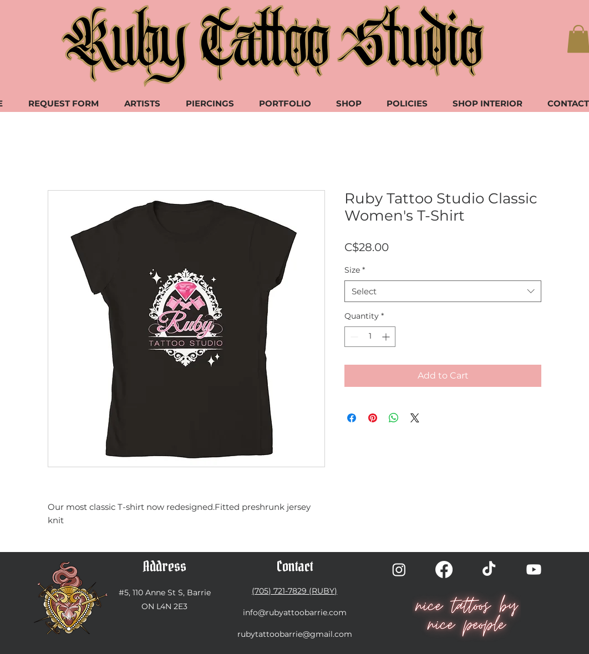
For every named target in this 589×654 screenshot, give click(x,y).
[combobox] (442, 291)
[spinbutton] (370, 336)
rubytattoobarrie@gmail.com (294, 634)
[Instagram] (399, 569)
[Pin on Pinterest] (372, 418)
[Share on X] (415, 418)
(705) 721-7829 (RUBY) (294, 591)
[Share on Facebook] (351, 418)
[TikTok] (488, 569)
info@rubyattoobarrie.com (295, 612)
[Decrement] (353, 336)
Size (354, 270)
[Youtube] (533, 569)
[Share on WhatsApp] (393, 418)
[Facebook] (444, 569)
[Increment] (387, 336)
